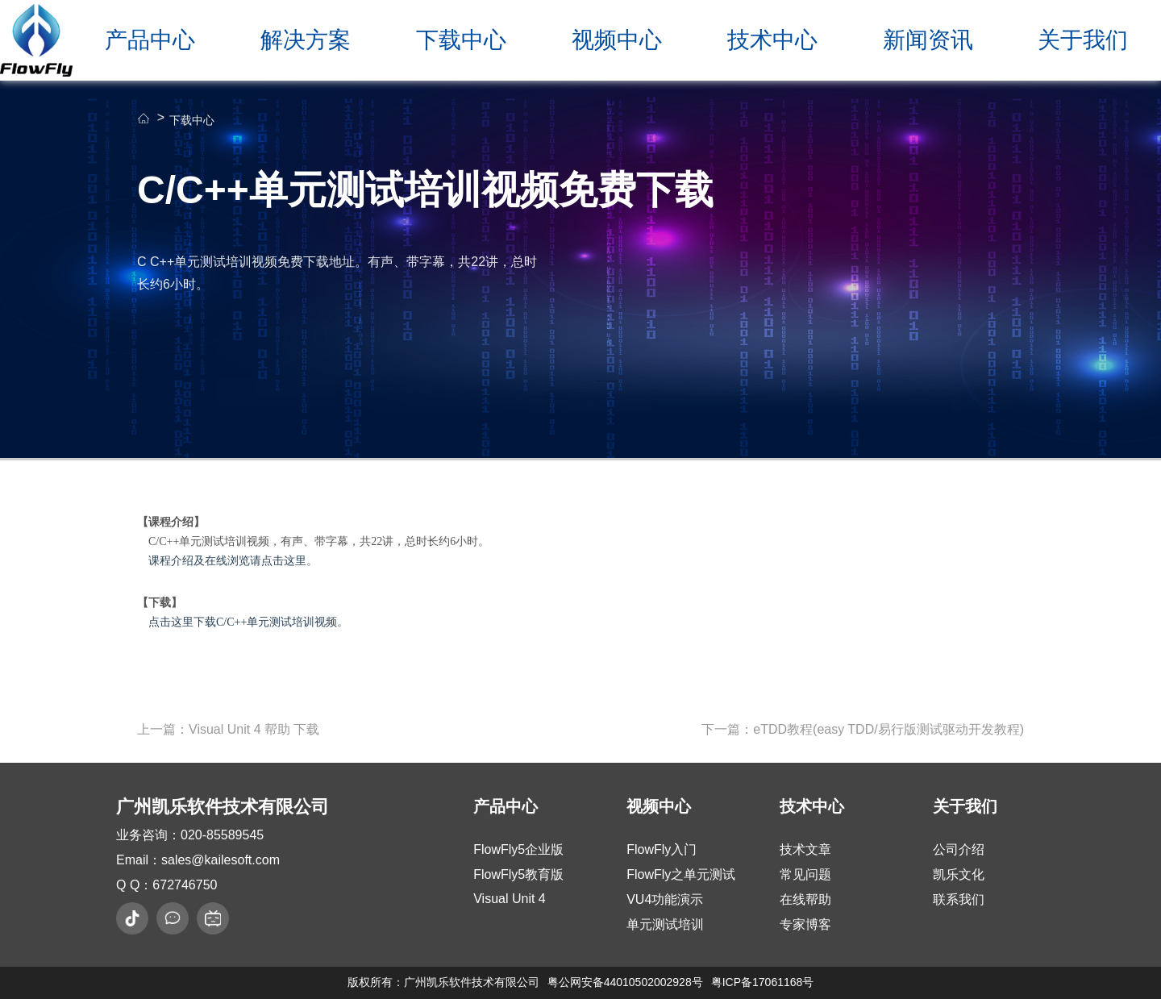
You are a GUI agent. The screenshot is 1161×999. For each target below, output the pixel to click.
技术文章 (805, 849)
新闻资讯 (928, 39)
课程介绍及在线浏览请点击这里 (227, 561)
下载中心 (461, 39)
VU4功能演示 (664, 899)
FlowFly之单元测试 (680, 874)
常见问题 (805, 874)
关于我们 (1083, 39)
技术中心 (772, 39)
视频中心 (617, 39)
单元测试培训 (665, 924)
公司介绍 (958, 849)
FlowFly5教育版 (518, 874)
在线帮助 (805, 899)
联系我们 (958, 899)
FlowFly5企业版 (518, 849)
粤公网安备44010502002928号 (625, 982)
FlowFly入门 (661, 849)
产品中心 (150, 39)
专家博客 (805, 924)
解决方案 (305, 39)
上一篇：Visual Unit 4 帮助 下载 (228, 729)
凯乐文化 (958, 874)
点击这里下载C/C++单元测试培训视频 (242, 622)
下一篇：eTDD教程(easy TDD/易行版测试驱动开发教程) (862, 729)
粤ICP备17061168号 (762, 982)
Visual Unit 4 (509, 898)
